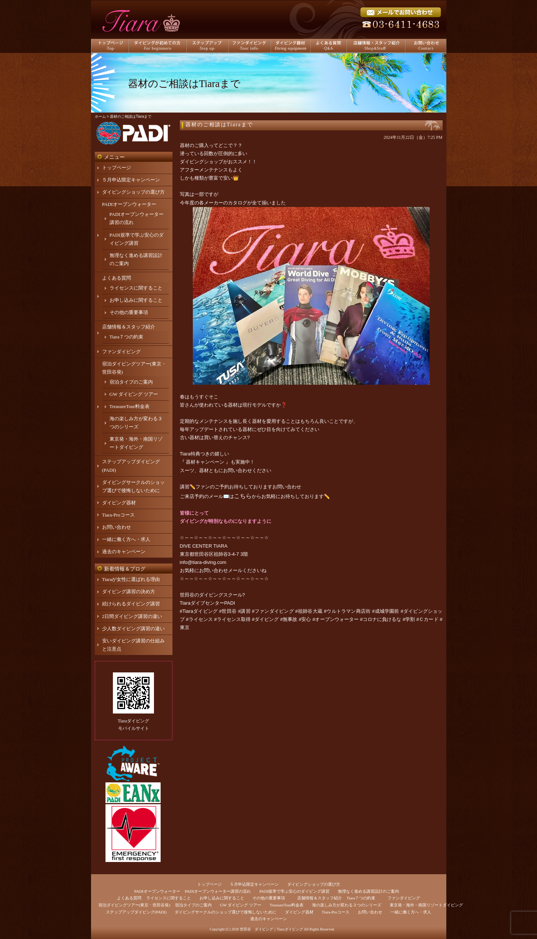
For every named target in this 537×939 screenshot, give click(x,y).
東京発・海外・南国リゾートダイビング (426, 905)
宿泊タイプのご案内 (131, 382)
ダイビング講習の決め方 (128, 591)
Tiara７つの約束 (127, 337)
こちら (243, 496)
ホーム (100, 116)
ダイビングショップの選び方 (133, 192)
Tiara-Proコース (118, 515)
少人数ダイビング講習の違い (133, 628)
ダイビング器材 (119, 502)
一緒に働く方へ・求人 (126, 539)
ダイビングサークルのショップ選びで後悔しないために (225, 912)
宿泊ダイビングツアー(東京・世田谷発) (134, 905)
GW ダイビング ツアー (134, 394)
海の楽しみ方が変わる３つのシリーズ (346, 905)
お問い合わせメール (220, 570)
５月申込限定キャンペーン (131, 180)
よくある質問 (116, 278)
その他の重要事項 (129, 312)
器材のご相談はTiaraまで (219, 124)
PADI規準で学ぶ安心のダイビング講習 (294, 891)
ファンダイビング (121, 351)
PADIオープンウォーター (129, 204)
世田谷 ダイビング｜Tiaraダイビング (271, 929)
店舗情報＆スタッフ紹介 (128, 327)
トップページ (116, 167)
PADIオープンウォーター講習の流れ (218, 891)
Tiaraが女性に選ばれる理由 (131, 579)
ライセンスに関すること (136, 288)
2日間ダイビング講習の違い (132, 616)
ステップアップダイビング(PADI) (136, 912)
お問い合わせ (116, 527)
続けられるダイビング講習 (131, 603)
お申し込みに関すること (136, 300)
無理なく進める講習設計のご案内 (368, 891)
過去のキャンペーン (123, 551)
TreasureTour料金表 (130, 406)
